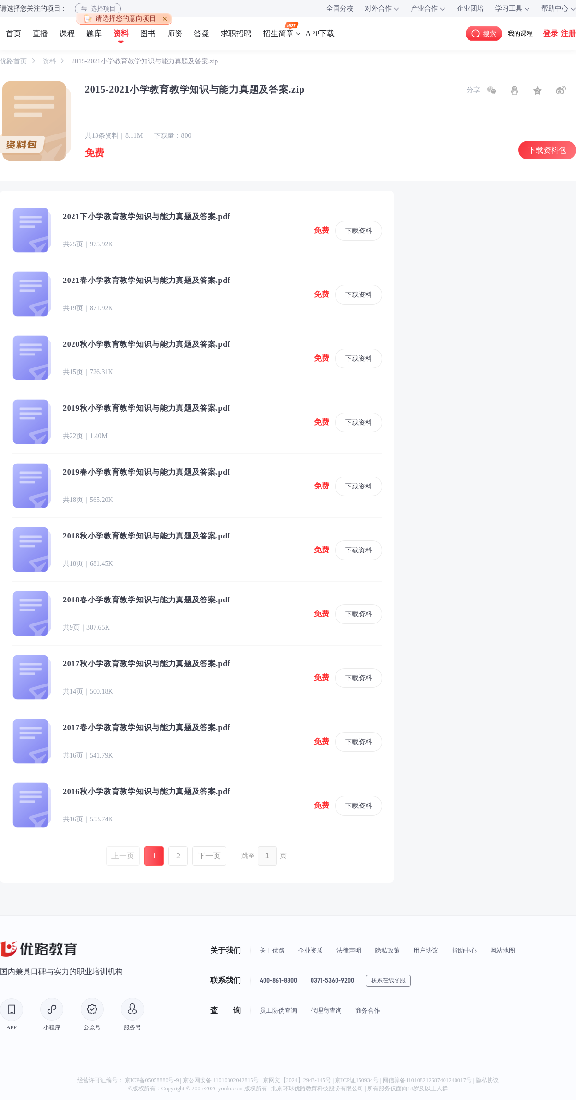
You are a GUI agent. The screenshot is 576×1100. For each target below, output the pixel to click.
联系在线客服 (388, 980)
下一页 (209, 856)
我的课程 (520, 33)
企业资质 (310, 950)
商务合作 (367, 1010)
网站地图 (502, 950)
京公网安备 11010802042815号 (222, 1080)
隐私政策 (387, 950)
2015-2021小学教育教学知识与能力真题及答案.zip (145, 61)
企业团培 (470, 8)
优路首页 (14, 61)
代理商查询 (326, 1010)
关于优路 (272, 950)
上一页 (122, 856)
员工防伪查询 (278, 1010)
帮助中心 (464, 950)
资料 (50, 61)
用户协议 (425, 950)
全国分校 (339, 8)
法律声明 (348, 950)
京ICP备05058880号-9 (152, 1080)
